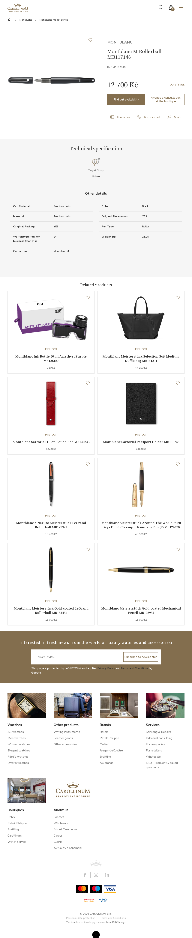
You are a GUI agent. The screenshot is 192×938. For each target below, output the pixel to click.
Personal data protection (80, 926)
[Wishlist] (88, 298)
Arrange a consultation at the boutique (166, 99)
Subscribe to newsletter (140, 665)
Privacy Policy (106, 676)
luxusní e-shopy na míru (90, 930)
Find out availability (126, 99)
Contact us (123, 117)
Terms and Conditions (134, 676)
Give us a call (152, 117)
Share (177, 117)
